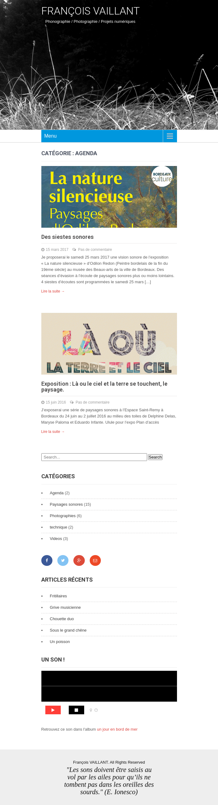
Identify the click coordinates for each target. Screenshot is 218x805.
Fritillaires (58, 596)
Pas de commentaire (95, 249)
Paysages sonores (66, 504)
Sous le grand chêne (68, 630)
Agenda (57, 493)
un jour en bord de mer (117, 729)
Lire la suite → (53, 291)
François (90, 11)
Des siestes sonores (67, 237)
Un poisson (60, 641)
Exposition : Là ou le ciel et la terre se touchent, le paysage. (104, 386)
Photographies (63, 515)
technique (58, 527)
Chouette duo (62, 618)
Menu (50, 136)
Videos (56, 538)
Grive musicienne (65, 607)
